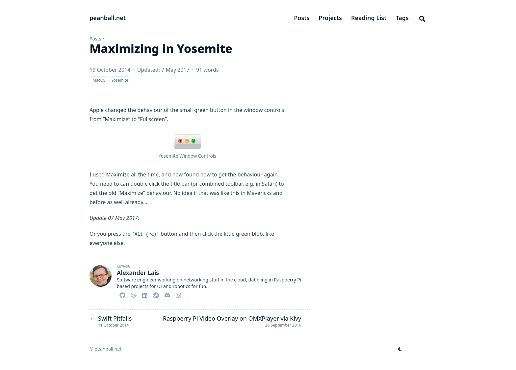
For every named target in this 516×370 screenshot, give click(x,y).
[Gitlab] (133, 294)
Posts (95, 39)
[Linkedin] (144, 294)
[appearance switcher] (400, 349)
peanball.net (108, 18)
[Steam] (156, 294)
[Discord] (167, 294)
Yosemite (119, 80)
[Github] (122, 294)
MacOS (98, 80)
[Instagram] (178, 294)
